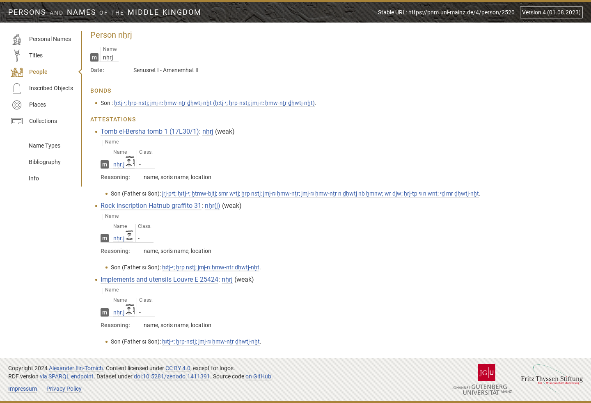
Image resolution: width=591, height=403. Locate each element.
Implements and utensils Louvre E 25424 (159, 279)
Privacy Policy (64, 388)
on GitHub (258, 376)
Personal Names (41, 39)
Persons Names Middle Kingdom (105, 12)
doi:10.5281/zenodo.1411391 (172, 376)
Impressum (22, 388)
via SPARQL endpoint (67, 376)
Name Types (44, 145)
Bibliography (45, 162)
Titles (27, 56)
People (29, 72)
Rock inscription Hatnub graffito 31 (151, 205)
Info (34, 178)
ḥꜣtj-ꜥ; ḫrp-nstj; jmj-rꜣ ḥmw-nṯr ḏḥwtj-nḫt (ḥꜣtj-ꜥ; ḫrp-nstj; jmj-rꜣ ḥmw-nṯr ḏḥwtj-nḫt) (214, 103)
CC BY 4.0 (177, 368)
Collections (34, 121)
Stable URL (446, 12)
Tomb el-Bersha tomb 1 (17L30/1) (150, 131)
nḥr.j (124, 164)
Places (28, 105)
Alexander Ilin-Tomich (76, 368)
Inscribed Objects (42, 88)
